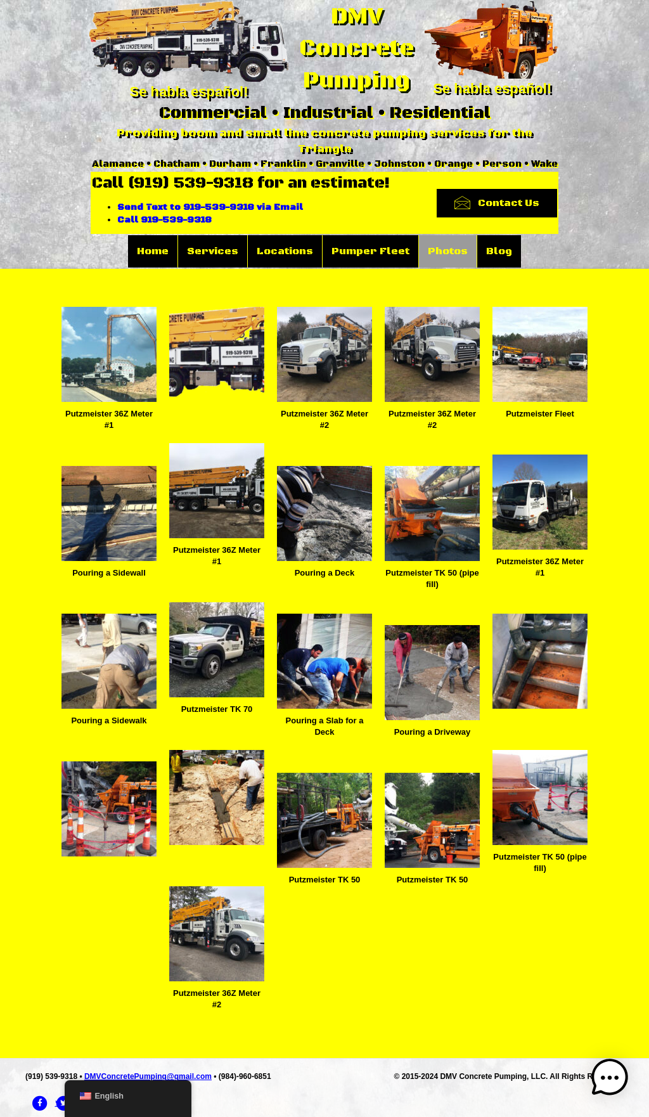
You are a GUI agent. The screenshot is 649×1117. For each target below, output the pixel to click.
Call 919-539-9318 (164, 220)
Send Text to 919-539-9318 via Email (210, 207)
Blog (499, 251)
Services (212, 251)
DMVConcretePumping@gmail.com (148, 1076)
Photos (448, 251)
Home (153, 251)
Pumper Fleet (370, 251)
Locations (285, 251)
